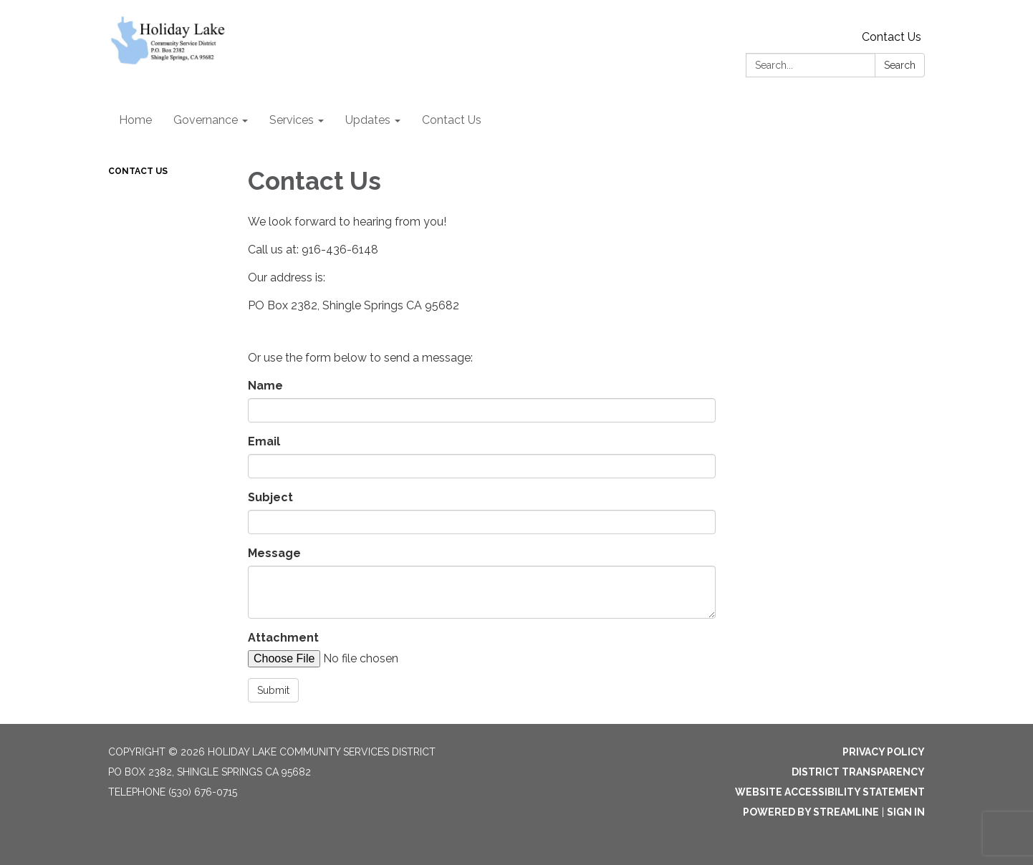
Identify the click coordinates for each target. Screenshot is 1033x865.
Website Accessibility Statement (830, 792)
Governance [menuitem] (205, 120)
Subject (270, 497)
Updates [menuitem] (367, 120)
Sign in (906, 812)
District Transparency (858, 772)
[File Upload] (369, 658)
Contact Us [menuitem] (451, 120)
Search (900, 65)
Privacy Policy (883, 752)
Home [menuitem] (135, 120)
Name (265, 385)
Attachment (283, 637)
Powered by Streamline (811, 812)
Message (274, 553)
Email (264, 441)
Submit (273, 690)
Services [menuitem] (291, 120)
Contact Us (891, 37)
